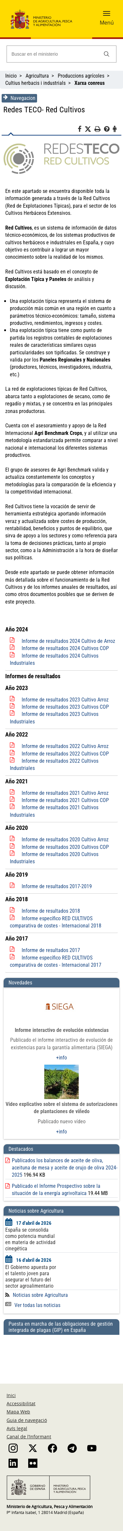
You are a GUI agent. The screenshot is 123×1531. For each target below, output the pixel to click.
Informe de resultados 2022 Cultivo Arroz (65, 746)
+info (61, 1058)
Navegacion (19, 98)
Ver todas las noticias (32, 1305)
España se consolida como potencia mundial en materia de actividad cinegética (30, 1239)
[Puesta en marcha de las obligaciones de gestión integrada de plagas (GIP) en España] (61, 1353)
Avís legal (17, 1428)
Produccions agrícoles (81, 76)
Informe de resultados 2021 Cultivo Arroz (65, 793)
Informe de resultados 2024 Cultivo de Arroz (68, 641)
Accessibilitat (21, 1403)
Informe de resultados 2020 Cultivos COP (65, 847)
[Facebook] (81, 130)
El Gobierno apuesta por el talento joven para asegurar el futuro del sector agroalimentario (30, 1276)
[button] (106, 15)
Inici (11, 1395)
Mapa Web (18, 1412)
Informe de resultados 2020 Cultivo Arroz (65, 839)
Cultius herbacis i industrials (35, 83)
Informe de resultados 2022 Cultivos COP (65, 754)
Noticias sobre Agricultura (40, 1295)
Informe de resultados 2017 (51, 950)
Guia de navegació (27, 1420)
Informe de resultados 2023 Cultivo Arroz (65, 700)
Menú (107, 22)
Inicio (11, 76)
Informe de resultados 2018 (51, 911)
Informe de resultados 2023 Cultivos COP (65, 707)
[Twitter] (89, 129)
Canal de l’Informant (29, 1436)
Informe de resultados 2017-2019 (57, 886)
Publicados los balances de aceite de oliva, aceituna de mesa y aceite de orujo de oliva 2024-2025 (64, 1167)
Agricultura (37, 76)
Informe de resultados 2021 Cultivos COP (65, 800)
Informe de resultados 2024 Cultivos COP (65, 648)
